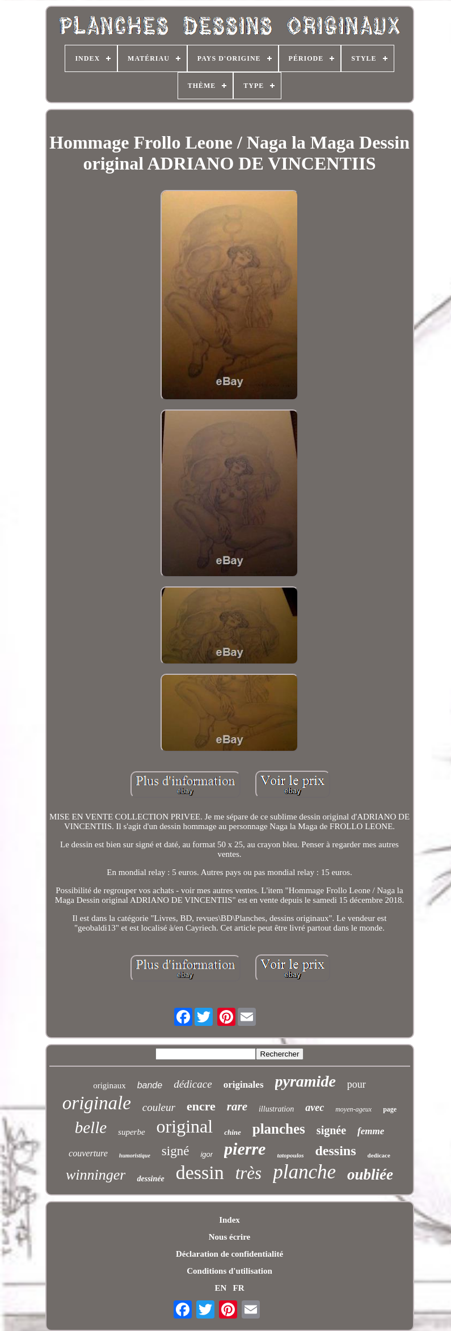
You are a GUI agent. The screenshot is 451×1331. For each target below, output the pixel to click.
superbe (131, 1131)
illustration (276, 1109)
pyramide (305, 1081)
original (185, 1126)
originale (96, 1103)
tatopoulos (290, 1155)
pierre (244, 1148)
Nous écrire (229, 1236)
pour (356, 1084)
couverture (88, 1153)
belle (91, 1127)
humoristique (134, 1155)
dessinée (150, 1178)
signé (175, 1151)
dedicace (379, 1155)
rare (237, 1106)
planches (278, 1128)
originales (244, 1084)
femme (370, 1131)
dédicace (193, 1084)
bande (150, 1085)
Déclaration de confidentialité (229, 1253)
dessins (335, 1150)
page (390, 1109)
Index (229, 1219)
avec (314, 1107)
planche (304, 1172)
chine (232, 1132)
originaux (109, 1085)
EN (220, 1287)
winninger (95, 1175)
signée (331, 1130)
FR (239, 1287)
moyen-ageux (353, 1109)
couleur (158, 1107)
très (248, 1173)
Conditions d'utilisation (229, 1270)
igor (206, 1154)
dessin (200, 1172)
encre (201, 1106)
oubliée (370, 1174)
